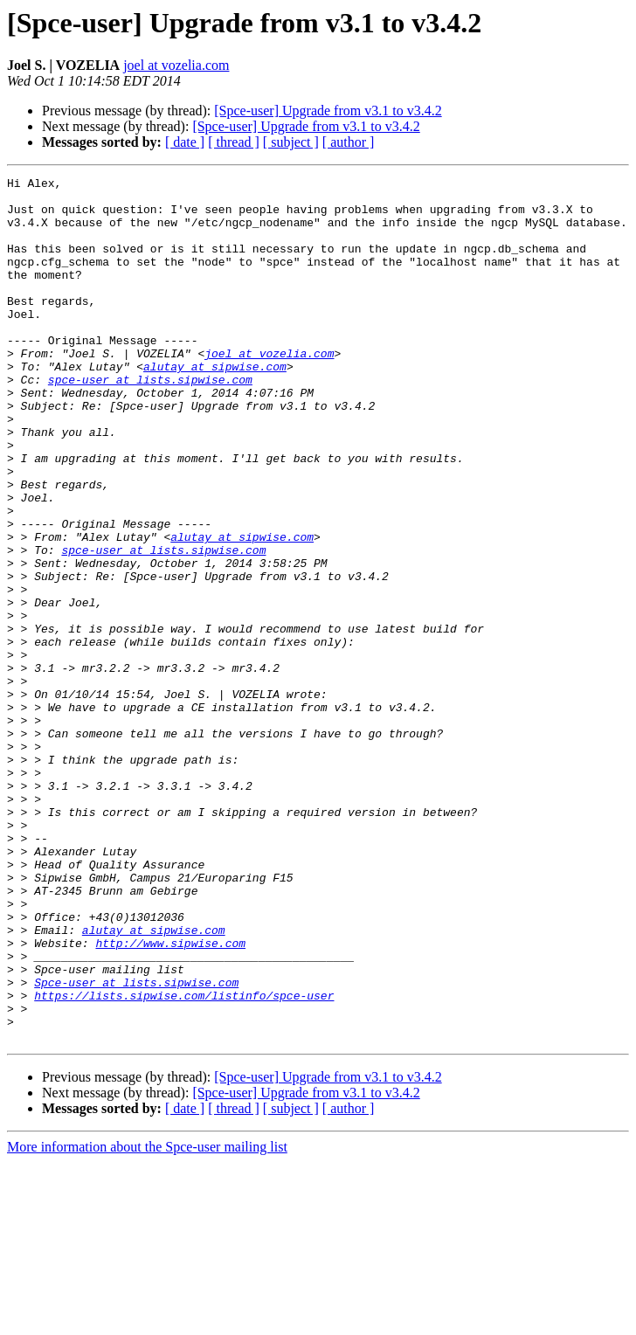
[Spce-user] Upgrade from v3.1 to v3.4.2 (327, 110)
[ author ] (348, 142)
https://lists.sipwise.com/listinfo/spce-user (184, 1160)
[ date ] (184, 142)
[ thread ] (233, 142)
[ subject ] (291, 142)
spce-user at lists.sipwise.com (150, 421)
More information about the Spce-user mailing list (147, 1319)
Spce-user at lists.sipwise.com (136, 1144)
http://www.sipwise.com (170, 1097)
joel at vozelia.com (176, 65)
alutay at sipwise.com (215, 405)
